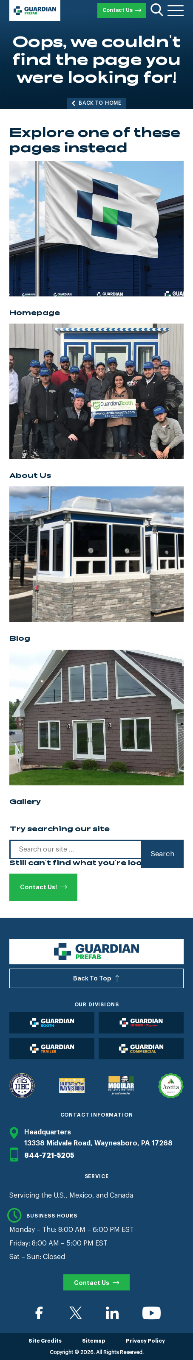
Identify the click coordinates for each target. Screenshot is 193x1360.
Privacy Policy (145, 1340)
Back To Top (92, 978)
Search (162, 853)
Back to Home (100, 103)
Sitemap (93, 1340)
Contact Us (117, 10)
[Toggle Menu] (175, 10)
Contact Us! (38, 887)
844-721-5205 (41, 1155)
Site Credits (45, 1340)
